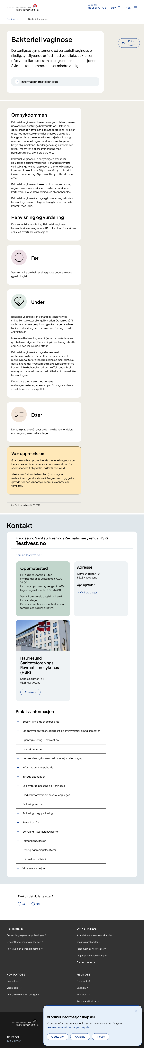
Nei (38, 904)
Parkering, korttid (32, 804)
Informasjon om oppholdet (38, 768)
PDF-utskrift (131, 35)
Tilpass (101, 1036)
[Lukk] (136, 1011)
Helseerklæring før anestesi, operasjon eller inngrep (52, 759)
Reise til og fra (30, 823)
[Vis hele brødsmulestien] (21, 19)
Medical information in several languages (46, 795)
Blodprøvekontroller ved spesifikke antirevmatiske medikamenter (61, 731)
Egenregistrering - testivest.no (40, 740)
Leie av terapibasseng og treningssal (44, 786)
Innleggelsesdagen (33, 777)
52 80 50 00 (14, 1041)
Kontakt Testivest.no (28, 555)
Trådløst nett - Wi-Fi (34, 859)
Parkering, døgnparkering (37, 814)
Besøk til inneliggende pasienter (41, 722)
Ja (23, 904)
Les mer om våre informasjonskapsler (68, 1027)
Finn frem (30, 693)
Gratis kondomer (32, 749)
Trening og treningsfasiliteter (39, 850)
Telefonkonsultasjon (34, 841)
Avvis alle (80, 1036)
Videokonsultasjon (33, 868)
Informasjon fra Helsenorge (39, 81)
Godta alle (57, 1036)
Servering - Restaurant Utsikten (40, 832)
